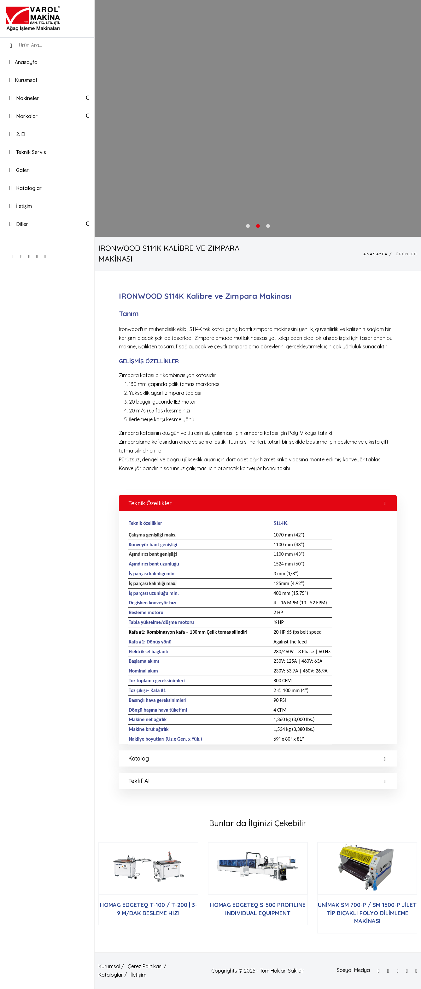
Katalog (257, 758)
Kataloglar (25, 188)
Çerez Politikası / (147, 966)
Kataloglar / (112, 975)
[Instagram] (397, 971)
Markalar (23, 116)
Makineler (24, 98)
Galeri (19, 170)
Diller (18, 224)
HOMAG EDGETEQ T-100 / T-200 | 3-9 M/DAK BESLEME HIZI (148, 908)
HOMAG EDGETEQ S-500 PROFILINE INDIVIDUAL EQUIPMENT (258, 908)
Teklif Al (257, 781)
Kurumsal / (111, 966)
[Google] (407, 971)
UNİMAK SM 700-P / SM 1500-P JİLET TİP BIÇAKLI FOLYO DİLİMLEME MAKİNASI (367, 913)
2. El (17, 134)
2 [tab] (258, 226)
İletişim (20, 206)
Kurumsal (23, 80)
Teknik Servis (27, 152)
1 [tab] (248, 226)
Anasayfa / (377, 254)
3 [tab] (268, 226)
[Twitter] (388, 971)
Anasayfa (23, 62)
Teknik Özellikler (257, 503)
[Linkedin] (416, 971)
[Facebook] (379, 971)
